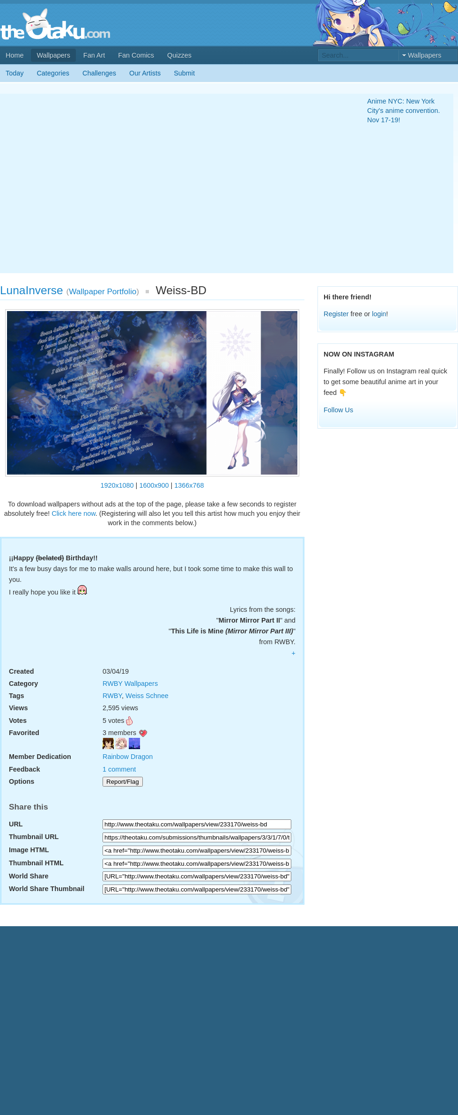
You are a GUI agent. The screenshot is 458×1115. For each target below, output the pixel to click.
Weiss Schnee (147, 695)
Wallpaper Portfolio (102, 291)
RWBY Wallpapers (130, 683)
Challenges (99, 73)
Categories (53, 73)
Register (336, 314)
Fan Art (94, 55)
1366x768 (189, 485)
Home (14, 55)
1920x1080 (116, 485)
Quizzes (179, 55)
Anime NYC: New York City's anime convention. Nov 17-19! (403, 110)
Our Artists (145, 73)
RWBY (112, 695)
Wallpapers (53, 55)
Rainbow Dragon (128, 756)
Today (14, 73)
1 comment (119, 769)
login (379, 314)
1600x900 (154, 485)
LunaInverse (31, 290)
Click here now (74, 513)
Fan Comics (136, 55)
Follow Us (338, 410)
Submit (184, 73)
